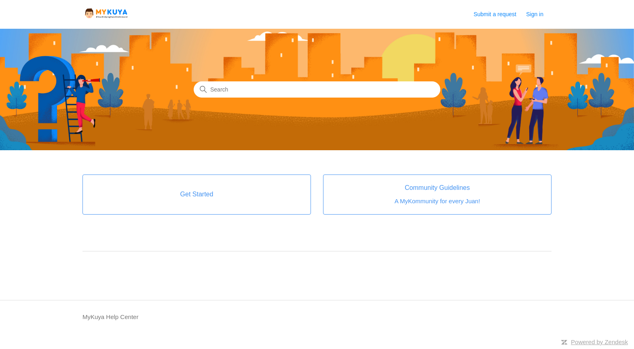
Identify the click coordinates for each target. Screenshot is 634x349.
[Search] (317, 89)
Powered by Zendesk (599, 341)
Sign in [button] (534, 14)
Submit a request (494, 14)
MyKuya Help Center (110, 316)
